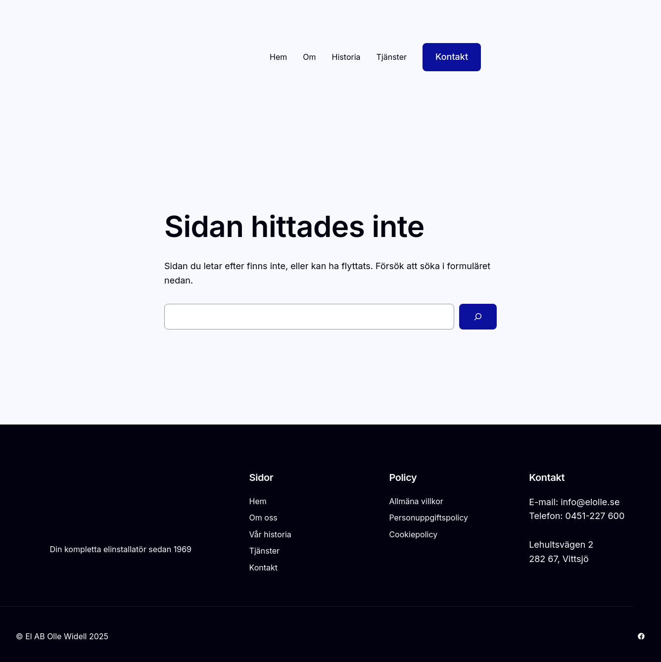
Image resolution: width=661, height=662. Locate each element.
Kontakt (451, 56)
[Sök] (478, 317)
